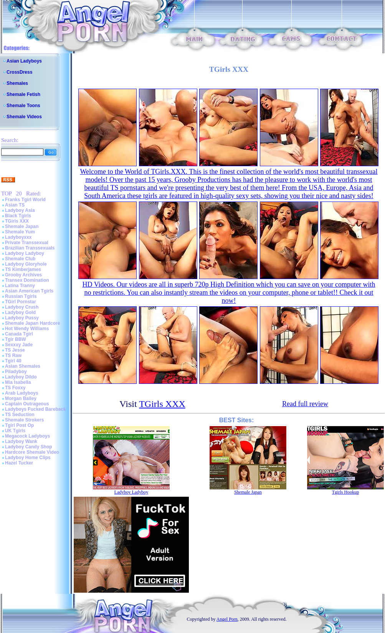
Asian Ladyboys (24, 61)
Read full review (305, 404)
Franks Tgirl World (25, 199)
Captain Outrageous (27, 404)
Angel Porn (227, 619)
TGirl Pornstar (20, 301)
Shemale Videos (24, 116)
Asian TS (15, 205)
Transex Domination (27, 280)
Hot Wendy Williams (27, 328)
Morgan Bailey (20, 398)
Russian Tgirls (21, 296)
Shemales (17, 83)
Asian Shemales (22, 366)
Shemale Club (20, 258)
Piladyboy (16, 371)
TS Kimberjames (23, 269)
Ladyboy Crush (21, 307)
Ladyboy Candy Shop (28, 447)
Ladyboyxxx (18, 237)
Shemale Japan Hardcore (32, 323)
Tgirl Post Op (19, 425)
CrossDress (19, 72)
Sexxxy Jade (19, 344)
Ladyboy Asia (20, 210)
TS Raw (13, 355)
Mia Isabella (18, 382)
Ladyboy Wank (21, 441)
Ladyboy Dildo (21, 377)
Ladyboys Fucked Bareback (35, 409)
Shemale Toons (23, 105)
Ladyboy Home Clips (28, 457)
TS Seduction (20, 414)
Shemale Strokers (24, 420)
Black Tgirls (18, 215)
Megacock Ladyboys (27, 436)
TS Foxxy (15, 387)
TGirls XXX (17, 221)
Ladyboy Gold (20, 312)
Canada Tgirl (19, 334)
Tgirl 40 (13, 361)
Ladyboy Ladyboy (24, 253)
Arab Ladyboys (21, 393)
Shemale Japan (21, 226)
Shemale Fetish (23, 94)
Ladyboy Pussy (22, 318)
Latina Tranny (20, 285)
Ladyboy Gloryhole (26, 264)
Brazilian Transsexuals (30, 248)
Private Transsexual (26, 242)
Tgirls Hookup (345, 492)
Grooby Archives (23, 275)
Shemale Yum (20, 232)
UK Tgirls (15, 430)
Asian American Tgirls (29, 291)
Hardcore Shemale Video (32, 452)
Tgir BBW (15, 339)
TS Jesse (15, 350)
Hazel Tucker (19, 463)
